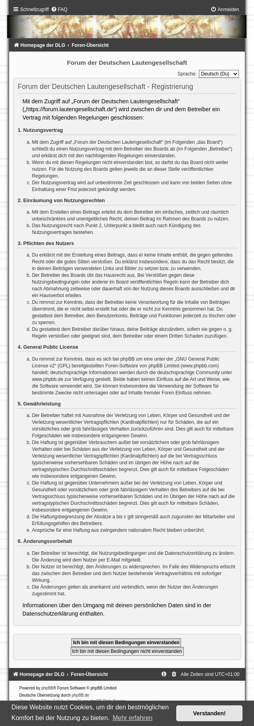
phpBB (47, 688)
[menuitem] (59, 9)
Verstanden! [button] (209, 713)
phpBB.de (80, 695)
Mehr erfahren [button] (133, 717)
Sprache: (186, 74)
